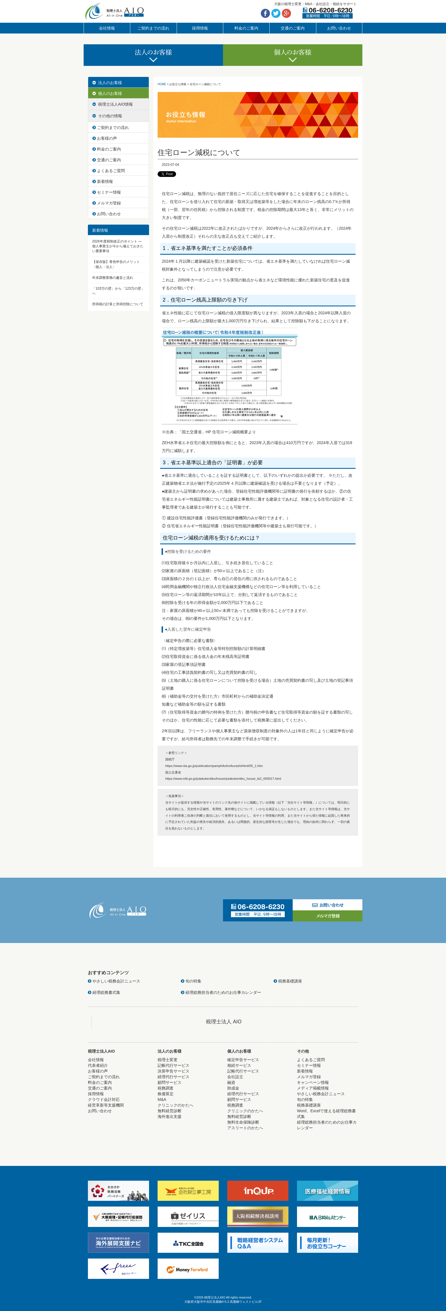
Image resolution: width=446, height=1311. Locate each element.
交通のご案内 (293, 28)
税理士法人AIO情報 (112, 104)
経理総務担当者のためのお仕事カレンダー (221, 992)
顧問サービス (169, 1082)
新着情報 (102, 181)
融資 (231, 1082)
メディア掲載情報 (313, 1088)
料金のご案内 (246, 28)
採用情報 (200, 28)
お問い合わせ (339, 28)
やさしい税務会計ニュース (114, 981)
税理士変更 (167, 1059)
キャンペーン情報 (313, 1082)
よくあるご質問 (108, 170)
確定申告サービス (243, 1059)
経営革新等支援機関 (106, 1105)
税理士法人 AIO (223, 1021)
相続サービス (239, 1065)
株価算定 (166, 1094)
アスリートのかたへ (245, 1128)
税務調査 (166, 1088)
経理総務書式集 (104, 992)
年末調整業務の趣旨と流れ (112, 278)
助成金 (233, 1088)
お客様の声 (104, 138)
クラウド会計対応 (104, 1099)
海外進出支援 (169, 1116)
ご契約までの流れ (153, 28)
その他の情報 (107, 116)
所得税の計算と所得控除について (117, 304)
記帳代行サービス (173, 1065)
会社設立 (235, 1076)
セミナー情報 (106, 192)
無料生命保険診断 (243, 1122)
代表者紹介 (98, 1065)
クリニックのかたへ (175, 1105)
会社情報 (107, 28)
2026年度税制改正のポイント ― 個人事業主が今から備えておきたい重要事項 (117, 246)
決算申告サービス (173, 1071)
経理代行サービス (173, 1076)
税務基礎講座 (288, 981)
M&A (162, 1099)
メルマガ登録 (106, 203)
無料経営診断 (169, 1111)
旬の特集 (191, 981)
